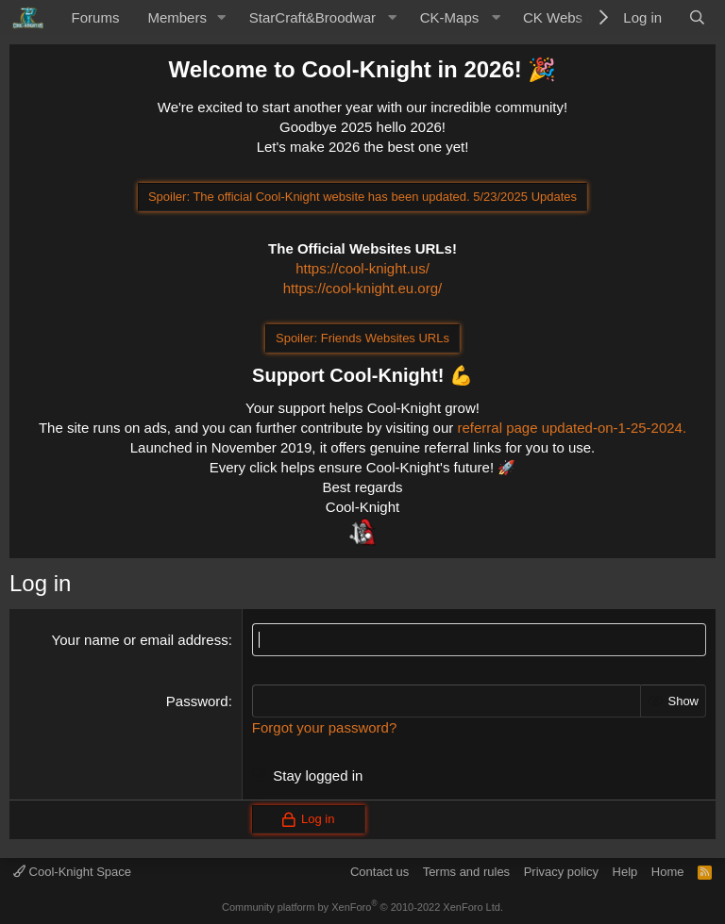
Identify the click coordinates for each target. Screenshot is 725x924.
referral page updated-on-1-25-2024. (571, 428)
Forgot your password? (324, 727)
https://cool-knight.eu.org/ (362, 288)
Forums (96, 17)
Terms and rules (466, 872)
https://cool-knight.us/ (362, 268)
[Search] (697, 17)
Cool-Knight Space (72, 872)
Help (625, 872)
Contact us (379, 872)
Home (667, 872)
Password (197, 701)
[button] (222, 17)
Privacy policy (561, 872)
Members (177, 17)
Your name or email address (140, 640)
